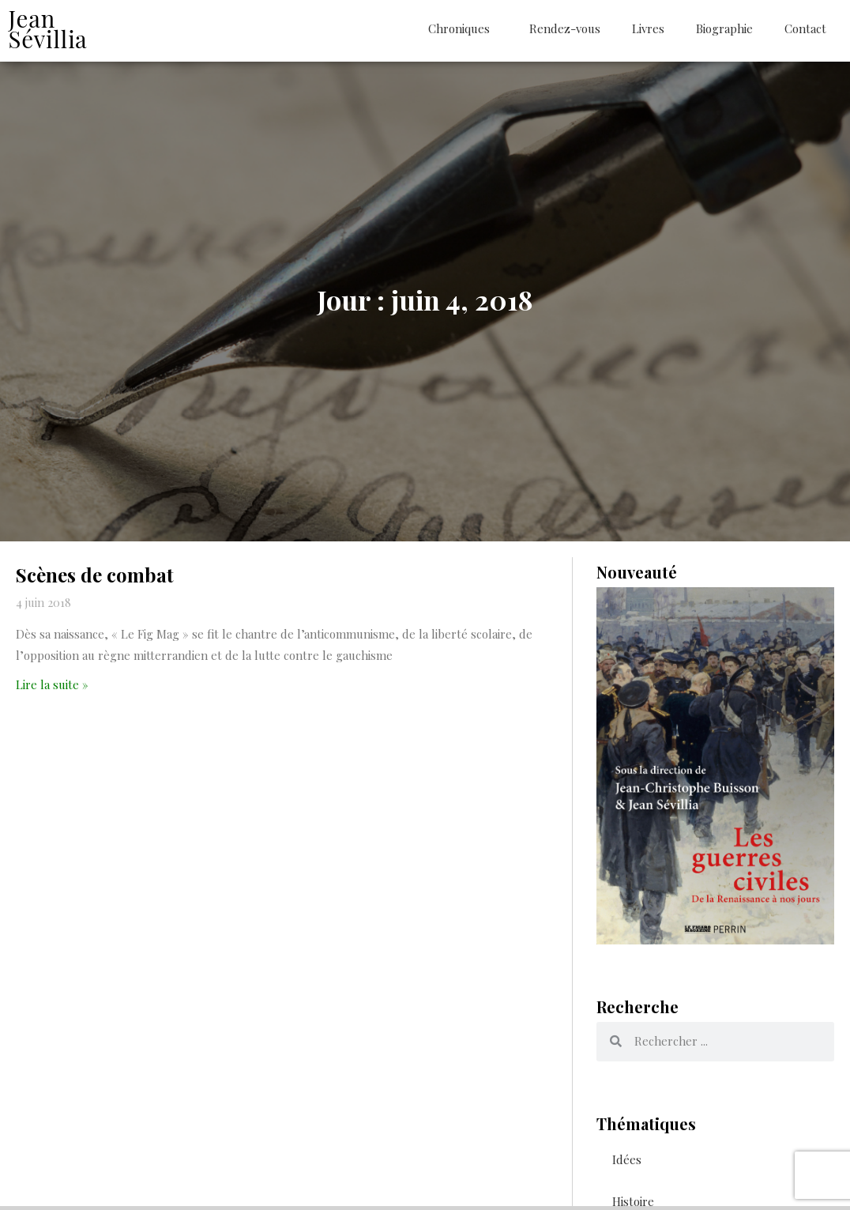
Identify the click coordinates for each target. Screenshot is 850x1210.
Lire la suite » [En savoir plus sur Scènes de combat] (52, 689)
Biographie (724, 28)
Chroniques (463, 29)
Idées (626, 1163)
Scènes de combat (95, 579)
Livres (648, 28)
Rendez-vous (564, 28)
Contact (805, 28)
